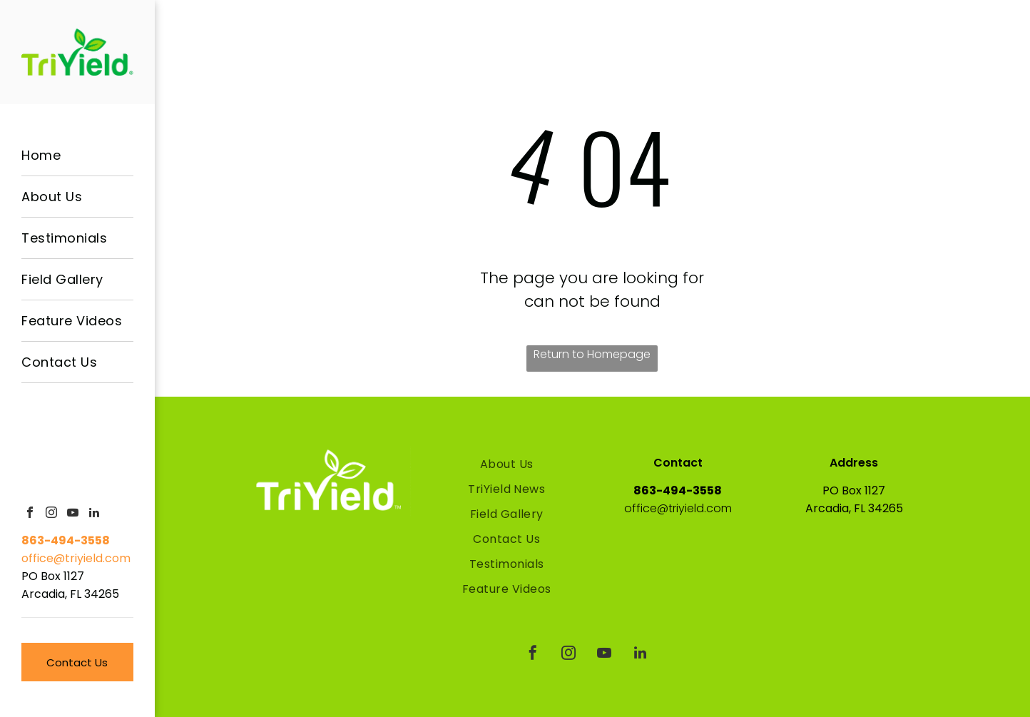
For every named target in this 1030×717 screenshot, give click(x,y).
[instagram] (51, 514)
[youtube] (72, 514)
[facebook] (30, 514)
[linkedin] (94, 514)
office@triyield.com (76, 558)
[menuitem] (77, 155)
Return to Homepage (592, 354)
